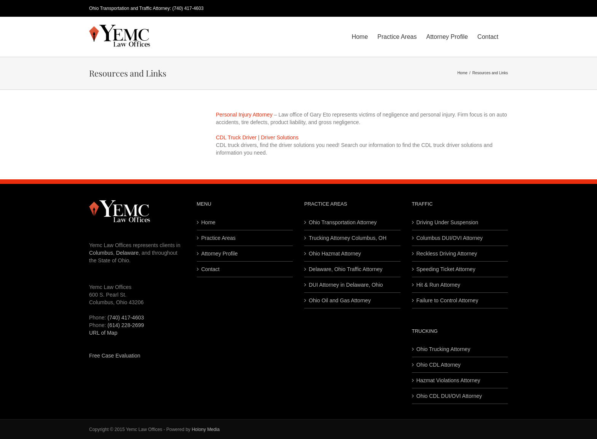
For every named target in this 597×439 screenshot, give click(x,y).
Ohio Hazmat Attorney (335, 254)
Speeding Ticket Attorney (446, 269)
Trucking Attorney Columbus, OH (347, 238)
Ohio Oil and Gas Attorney (340, 300)
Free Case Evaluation (114, 356)
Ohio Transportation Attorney (343, 222)
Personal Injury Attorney (244, 115)
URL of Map (103, 333)
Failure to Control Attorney (448, 300)
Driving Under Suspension (448, 222)
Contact (210, 269)
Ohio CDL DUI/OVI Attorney (449, 396)
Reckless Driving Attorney (447, 254)
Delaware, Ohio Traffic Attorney (346, 269)
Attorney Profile (219, 254)
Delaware (127, 253)
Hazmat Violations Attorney (448, 380)
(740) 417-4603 (188, 8)
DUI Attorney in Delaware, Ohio (346, 285)
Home (208, 222)
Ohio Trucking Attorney (444, 349)
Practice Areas (218, 238)
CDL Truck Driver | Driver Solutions (257, 137)
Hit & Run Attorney (438, 285)
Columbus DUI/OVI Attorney (450, 238)
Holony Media (205, 429)
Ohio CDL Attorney (439, 365)
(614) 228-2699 (125, 325)
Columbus (101, 253)
